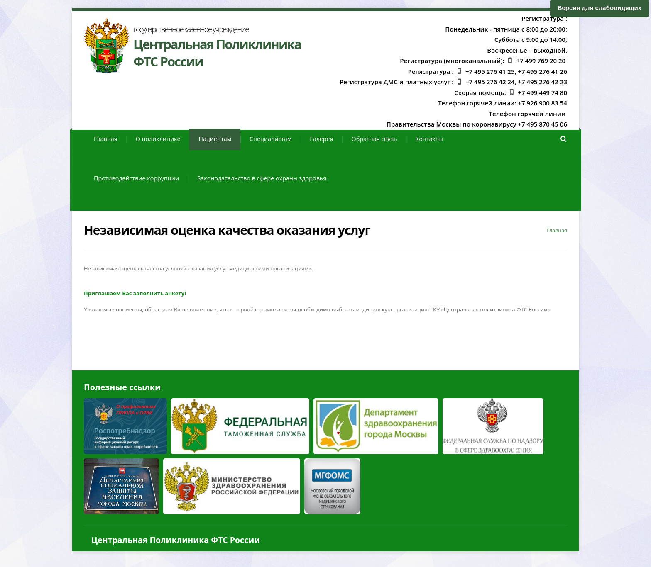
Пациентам (214, 139)
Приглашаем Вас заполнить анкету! (135, 293)
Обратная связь (374, 139)
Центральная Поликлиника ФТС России (175, 540)
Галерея (321, 139)
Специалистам (270, 139)
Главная (105, 139)
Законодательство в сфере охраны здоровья (261, 178)
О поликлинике (158, 139)
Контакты (429, 139)
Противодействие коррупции (136, 178)
